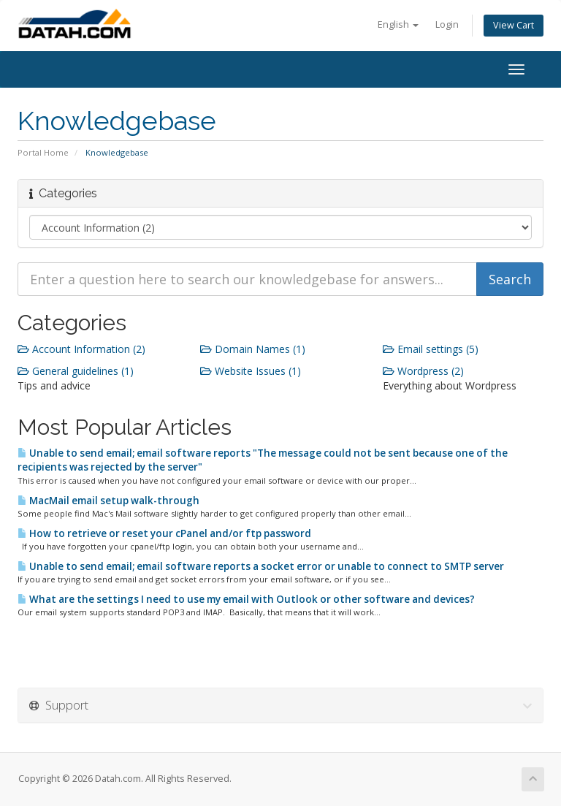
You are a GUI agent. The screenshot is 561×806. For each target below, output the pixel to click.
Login (447, 24)
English (398, 24)
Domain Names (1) (252, 349)
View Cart (513, 25)
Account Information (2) (81, 349)
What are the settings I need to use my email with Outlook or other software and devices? (246, 599)
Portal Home (43, 152)
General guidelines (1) (76, 371)
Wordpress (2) (423, 371)
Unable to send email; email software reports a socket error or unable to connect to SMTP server (261, 566)
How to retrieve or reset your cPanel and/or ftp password (164, 533)
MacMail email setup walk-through (108, 500)
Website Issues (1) (250, 371)
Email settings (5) (430, 349)
